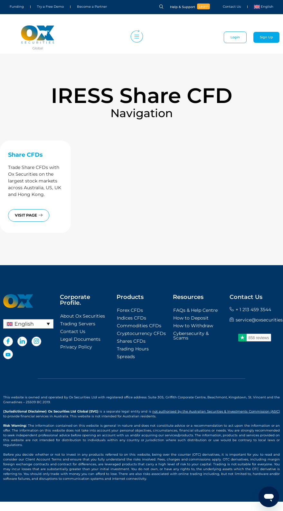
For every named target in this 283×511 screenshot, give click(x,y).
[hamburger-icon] (135, 37)
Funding (17, 7)
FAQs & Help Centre (195, 310)
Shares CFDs (131, 341)
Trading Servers (77, 324)
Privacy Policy (76, 347)
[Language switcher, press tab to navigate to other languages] (28, 324)
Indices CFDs (131, 318)
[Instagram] (36, 341)
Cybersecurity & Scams (191, 335)
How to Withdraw (193, 326)
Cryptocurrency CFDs (141, 333)
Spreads (126, 356)
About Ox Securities (82, 316)
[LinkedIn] (22, 341)
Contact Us (232, 7)
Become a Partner (92, 7)
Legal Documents (80, 339)
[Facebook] (8, 341)
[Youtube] (8, 354)
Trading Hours (133, 349)
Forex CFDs (130, 310)
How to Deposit (191, 318)
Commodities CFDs (139, 326)
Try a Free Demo (50, 7)
